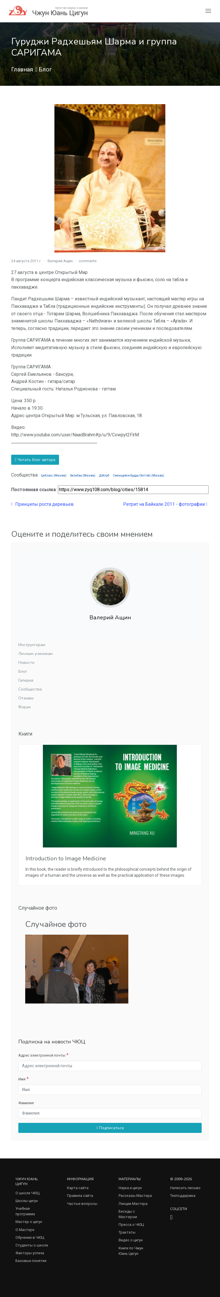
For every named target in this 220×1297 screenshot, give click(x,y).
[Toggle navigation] (208, 11)
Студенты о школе (31, 1245)
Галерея (25, 680)
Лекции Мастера (133, 1203)
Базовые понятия (30, 1261)
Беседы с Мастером (128, 1214)
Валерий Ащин (60, 261)
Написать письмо (185, 1188)
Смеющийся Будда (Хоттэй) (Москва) (138, 475)
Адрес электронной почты (41, 1055)
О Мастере (24, 1230)
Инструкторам (31, 644)
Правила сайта (80, 1195)
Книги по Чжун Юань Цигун (131, 1251)
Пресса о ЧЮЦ (131, 1224)
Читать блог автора (35, 459)
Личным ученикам (35, 653)
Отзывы (26, 698)
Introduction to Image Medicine (65, 858)
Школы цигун (26, 1201)
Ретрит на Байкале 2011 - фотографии (165, 504)
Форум (24, 707)
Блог (45, 69)
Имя (21, 1079)
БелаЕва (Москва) (82, 475)
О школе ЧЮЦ (27, 1193)
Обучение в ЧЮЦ (29, 1237)
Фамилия (26, 1103)
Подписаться (109, 1128)
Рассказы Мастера (135, 1195)
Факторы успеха (29, 1253)
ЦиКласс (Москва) (53, 475)
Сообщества (30, 689)
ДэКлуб (104, 475)
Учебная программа (25, 1211)
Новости (26, 662)
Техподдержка (182, 1195)
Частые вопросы (82, 1203)
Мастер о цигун (28, 1222)
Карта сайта (78, 1188)
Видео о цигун (131, 1240)
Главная (22, 69)
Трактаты (127, 1232)
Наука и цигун (130, 1188)
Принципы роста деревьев (42, 504)
